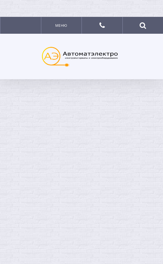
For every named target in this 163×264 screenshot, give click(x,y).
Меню (61, 25)
